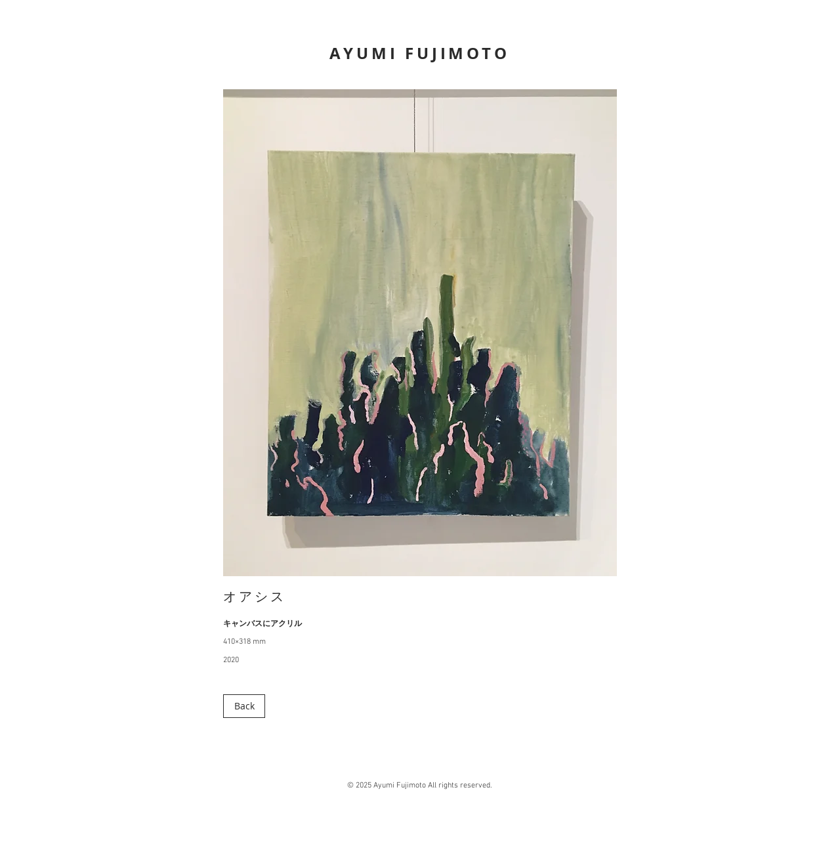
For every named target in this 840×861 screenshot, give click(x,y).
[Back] (244, 706)
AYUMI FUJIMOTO (419, 53)
